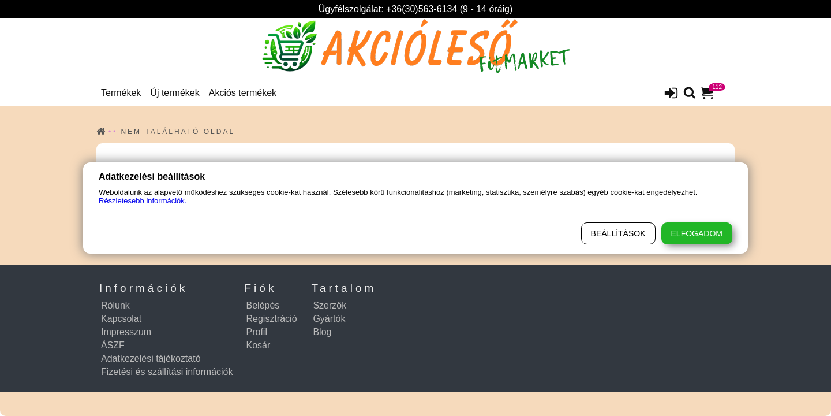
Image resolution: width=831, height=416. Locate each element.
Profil (256, 332)
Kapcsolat (121, 319)
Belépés (263, 305)
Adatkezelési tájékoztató (151, 358)
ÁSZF (113, 345)
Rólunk (115, 305)
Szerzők (329, 305)
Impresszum (126, 332)
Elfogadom (697, 233)
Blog (322, 332)
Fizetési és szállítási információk (167, 372)
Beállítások (618, 233)
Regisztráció (271, 319)
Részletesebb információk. (142, 200)
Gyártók (329, 319)
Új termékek (174, 93)
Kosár (258, 345)
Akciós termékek (242, 93)
